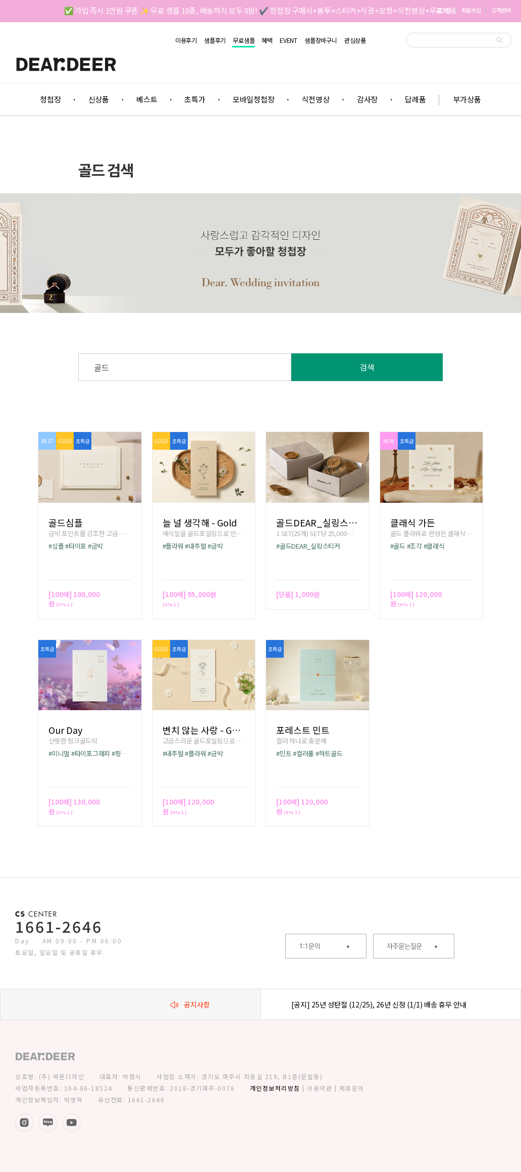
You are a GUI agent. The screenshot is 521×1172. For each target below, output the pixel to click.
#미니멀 (59, 753)
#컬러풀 (303, 753)
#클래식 (434, 546)
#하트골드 (329, 753)
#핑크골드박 (128, 753)
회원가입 (471, 10)
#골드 (397, 546)
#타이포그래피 (90, 753)
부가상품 (467, 99)
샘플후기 (215, 40)
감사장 (367, 99)
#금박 (95, 546)
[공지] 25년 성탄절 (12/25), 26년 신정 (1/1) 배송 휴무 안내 (378, 1004)
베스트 (146, 99)
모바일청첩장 (254, 99)
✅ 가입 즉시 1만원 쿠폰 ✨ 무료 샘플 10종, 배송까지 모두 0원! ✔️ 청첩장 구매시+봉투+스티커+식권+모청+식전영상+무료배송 (260, 10)
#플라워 (173, 546)
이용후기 (186, 40)
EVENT (288, 40)
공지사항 (190, 1004)
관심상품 (355, 40)
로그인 (443, 10)
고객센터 (501, 10)
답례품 (415, 99)
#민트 (283, 753)
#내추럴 (195, 546)
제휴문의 (351, 1088)
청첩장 (50, 99)
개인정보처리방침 (275, 1088)
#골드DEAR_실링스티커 (308, 546)
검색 (367, 367)
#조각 (414, 546)
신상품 (98, 99)
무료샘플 (243, 40)
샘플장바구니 (320, 40)
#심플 (56, 546)
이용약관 (319, 1088)
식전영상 (316, 99)
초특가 (194, 99)
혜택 (267, 40)
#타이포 (75, 546)
